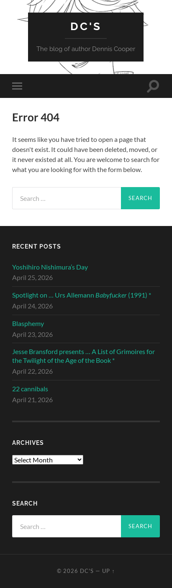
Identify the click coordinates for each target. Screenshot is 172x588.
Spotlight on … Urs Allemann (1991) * (81, 295)
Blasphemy (28, 323)
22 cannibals (30, 389)
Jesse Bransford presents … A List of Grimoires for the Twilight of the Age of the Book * (83, 355)
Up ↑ (108, 570)
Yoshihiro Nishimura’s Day (50, 267)
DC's (86, 26)
